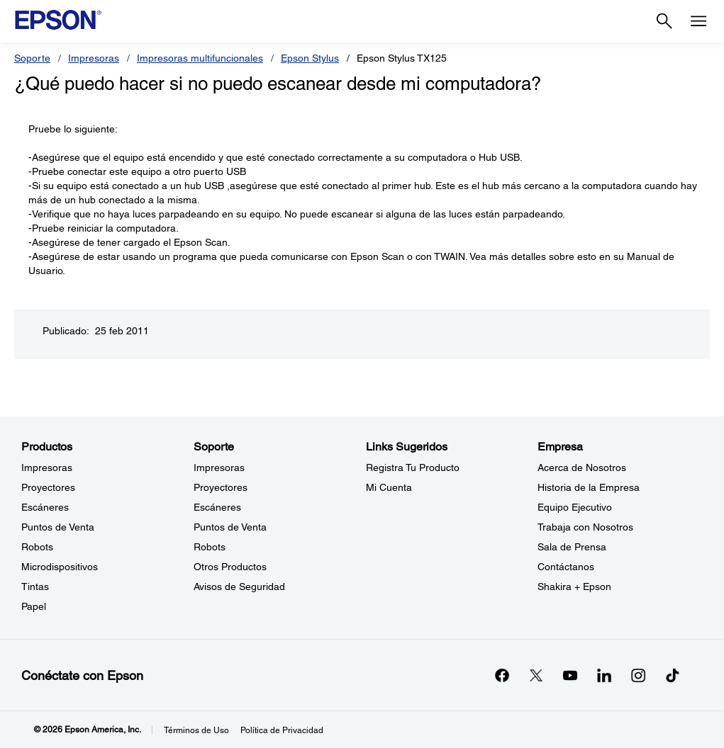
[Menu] (698, 21)
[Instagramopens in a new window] (638, 675)
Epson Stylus (310, 58)
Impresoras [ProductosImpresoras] (46, 467)
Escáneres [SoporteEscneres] (217, 507)
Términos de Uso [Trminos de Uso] (196, 730)
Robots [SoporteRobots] (209, 546)
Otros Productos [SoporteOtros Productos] (230, 566)
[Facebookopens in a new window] (502, 675)
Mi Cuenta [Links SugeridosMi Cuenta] (389, 487)
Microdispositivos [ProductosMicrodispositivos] (59, 566)
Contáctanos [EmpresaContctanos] (566, 566)
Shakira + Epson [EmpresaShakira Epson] (574, 586)
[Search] (664, 21)
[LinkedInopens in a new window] (604, 675)
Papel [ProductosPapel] (33, 606)
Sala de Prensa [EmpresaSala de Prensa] (572, 546)
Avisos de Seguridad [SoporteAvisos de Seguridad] (239, 586)
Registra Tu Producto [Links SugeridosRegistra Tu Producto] (413, 467)
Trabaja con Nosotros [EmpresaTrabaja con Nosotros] (585, 527)
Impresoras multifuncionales (200, 58)
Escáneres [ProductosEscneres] (45, 507)
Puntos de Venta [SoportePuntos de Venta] (230, 527)
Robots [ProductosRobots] (37, 546)
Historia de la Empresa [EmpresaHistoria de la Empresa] (589, 487)
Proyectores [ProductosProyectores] (48, 487)
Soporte (32, 58)
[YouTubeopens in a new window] (570, 675)
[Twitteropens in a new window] (536, 675)
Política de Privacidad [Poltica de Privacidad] (281, 730)
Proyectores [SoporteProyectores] (220, 487)
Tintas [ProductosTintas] (35, 586)
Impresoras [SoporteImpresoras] (219, 467)
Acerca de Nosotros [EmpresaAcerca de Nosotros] (582, 467)
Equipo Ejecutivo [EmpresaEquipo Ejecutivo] (575, 507)
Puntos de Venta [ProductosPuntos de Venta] (57, 527)
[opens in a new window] (672, 675)
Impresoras (93, 58)
